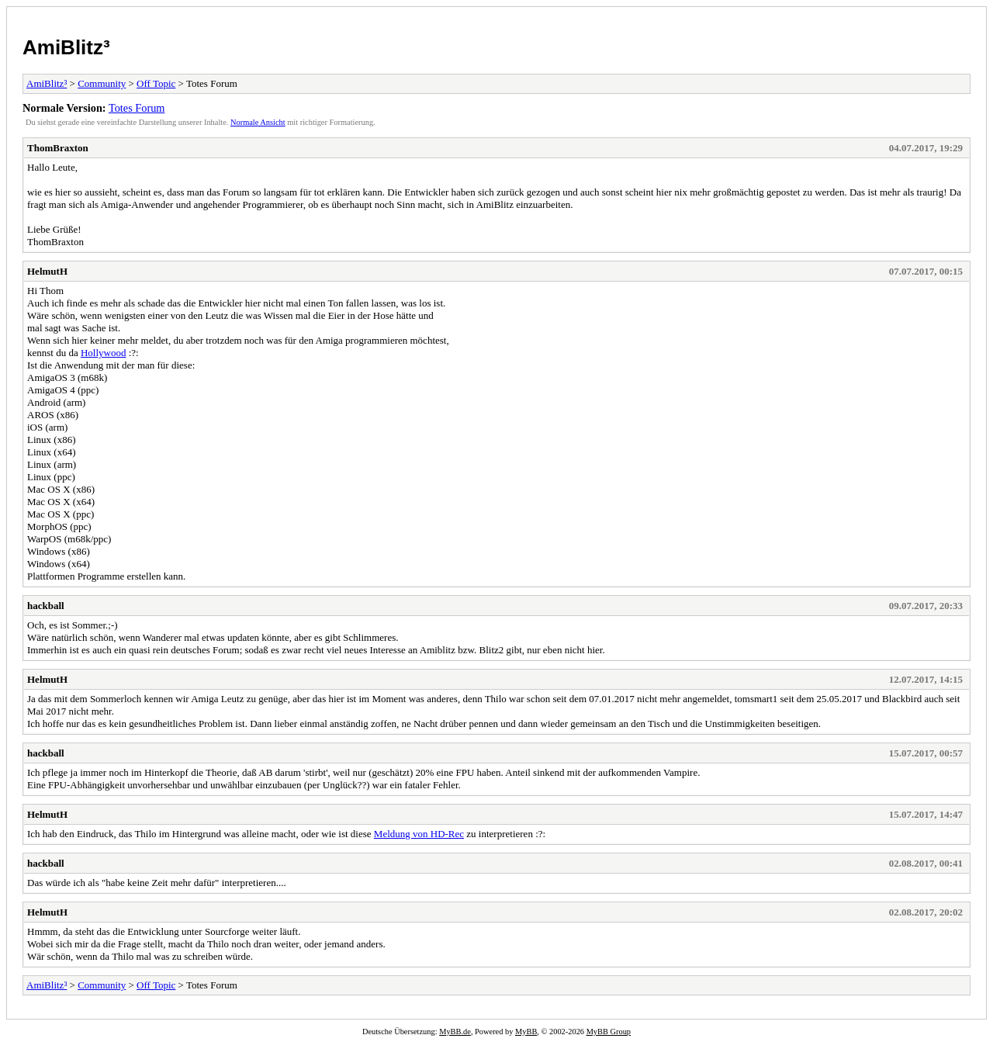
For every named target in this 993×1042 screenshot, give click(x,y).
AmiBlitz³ (66, 47)
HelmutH (47, 271)
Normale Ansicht (257, 122)
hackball (45, 605)
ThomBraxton (57, 148)
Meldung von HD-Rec (419, 833)
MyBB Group (608, 1031)
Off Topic (156, 83)
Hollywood (103, 352)
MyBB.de (455, 1031)
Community (102, 83)
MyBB (526, 1031)
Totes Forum (136, 108)
